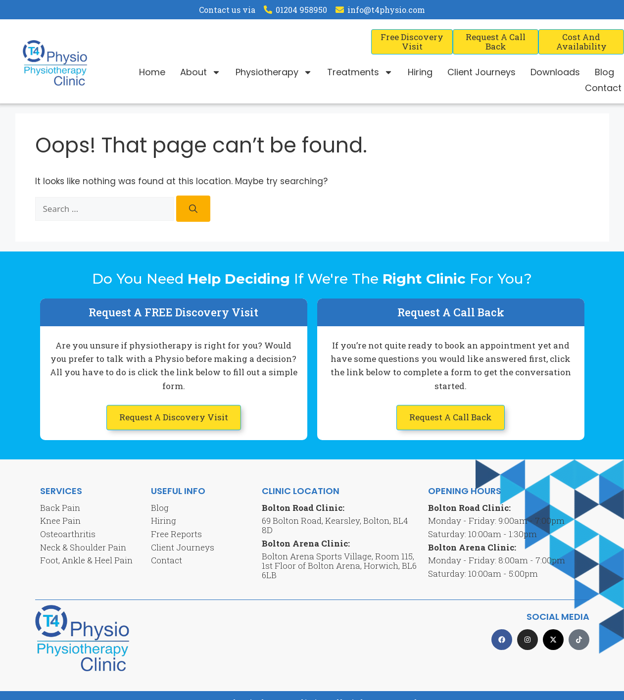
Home (152, 72)
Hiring (420, 72)
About (200, 72)
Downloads (555, 72)
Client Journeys (481, 72)
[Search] (193, 209)
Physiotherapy (274, 72)
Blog (604, 72)
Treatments (360, 72)
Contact (603, 88)
